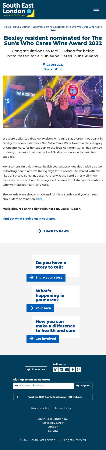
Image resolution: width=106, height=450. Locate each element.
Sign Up (85, 385)
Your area (43, 308)
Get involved (46, 338)
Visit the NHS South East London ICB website (55, 397)
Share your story (49, 277)
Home (7, 27)
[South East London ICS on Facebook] (72, 369)
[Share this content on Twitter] (56, 69)
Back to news (56, 231)
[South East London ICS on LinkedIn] (61, 369)
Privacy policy (40, 408)
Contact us (38, 369)
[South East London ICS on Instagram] (78, 369)
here (39, 199)
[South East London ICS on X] (55, 369)
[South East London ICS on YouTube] (66, 369)
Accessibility (63, 408)
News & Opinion (21, 27)
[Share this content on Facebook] (61, 69)
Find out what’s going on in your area (29, 218)
